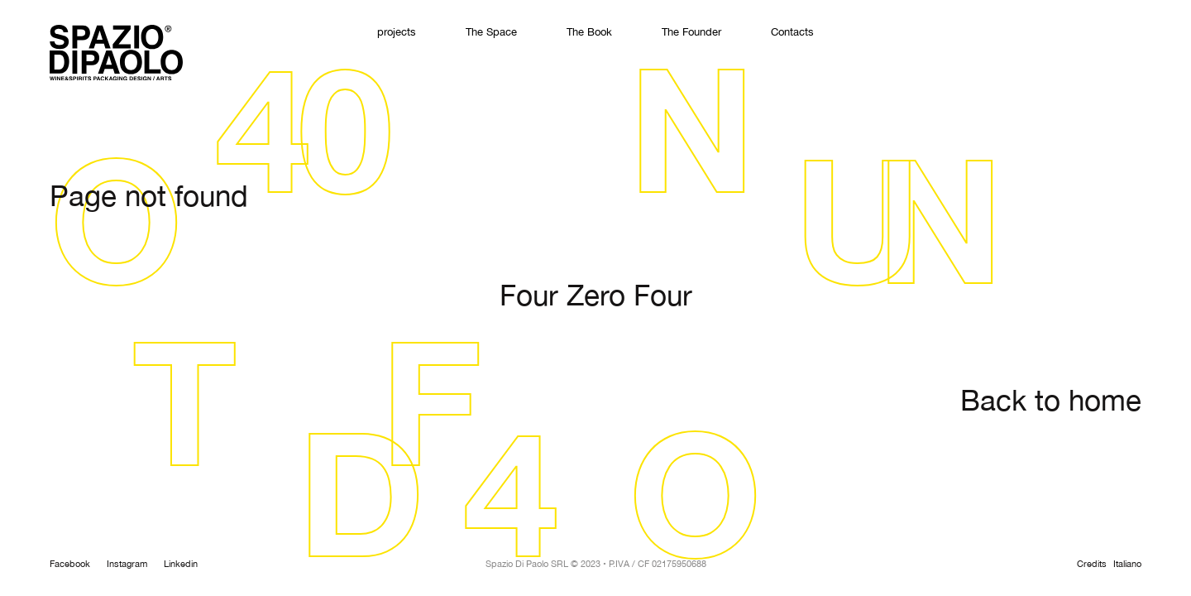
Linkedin (181, 564)
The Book (589, 33)
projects (396, 33)
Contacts (792, 33)
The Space (491, 33)
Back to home (1050, 402)
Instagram (127, 564)
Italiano (1127, 564)
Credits (1092, 564)
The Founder (691, 33)
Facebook (70, 564)
